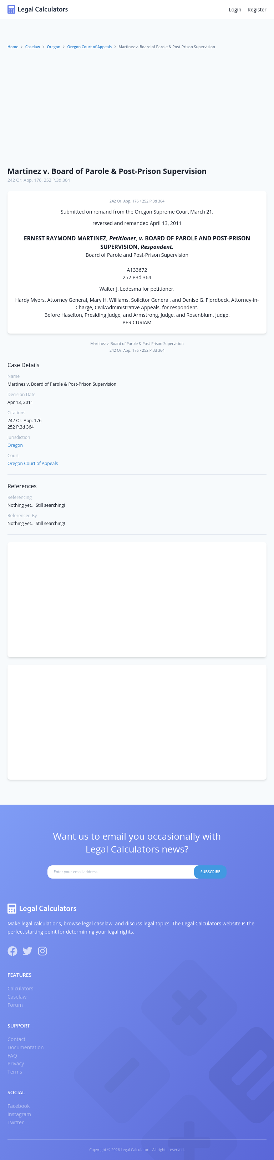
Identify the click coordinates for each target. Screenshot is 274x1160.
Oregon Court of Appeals (89, 46)
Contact (16, 1039)
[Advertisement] (137, 108)
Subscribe (210, 871)
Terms (14, 1071)
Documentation (25, 1047)
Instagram (19, 1114)
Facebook (18, 1105)
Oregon (53, 46)
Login (235, 9)
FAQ (12, 1055)
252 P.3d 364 (57, 180)
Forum (15, 1004)
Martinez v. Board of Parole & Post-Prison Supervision (107, 171)
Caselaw (32, 46)
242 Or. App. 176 (24, 180)
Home (12, 46)
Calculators (20, 988)
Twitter (15, 1122)
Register (257, 9)
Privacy (15, 1063)
